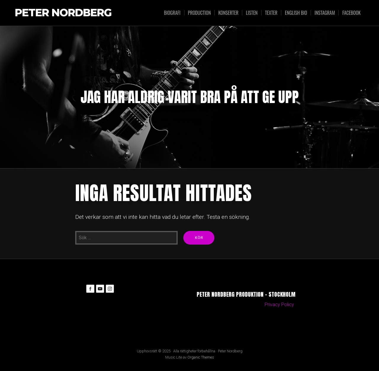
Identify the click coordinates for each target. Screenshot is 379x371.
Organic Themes (200, 357)
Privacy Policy (279, 304)
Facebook (351, 12)
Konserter (228, 12)
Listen (251, 12)
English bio (296, 12)
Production (199, 12)
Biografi (172, 12)
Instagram (324, 12)
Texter (271, 12)
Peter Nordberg (63, 13)
